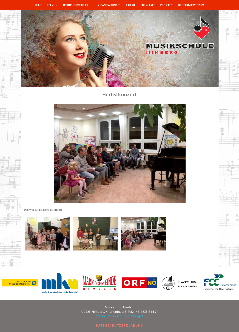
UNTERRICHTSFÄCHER (78, 5)
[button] (26, 234)
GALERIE (130, 5)
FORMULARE (148, 5)
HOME (38, 5)
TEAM (52, 5)
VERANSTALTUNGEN (109, 5)
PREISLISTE (166, 5)
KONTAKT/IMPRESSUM (191, 5)
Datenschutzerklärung (119, 325)
